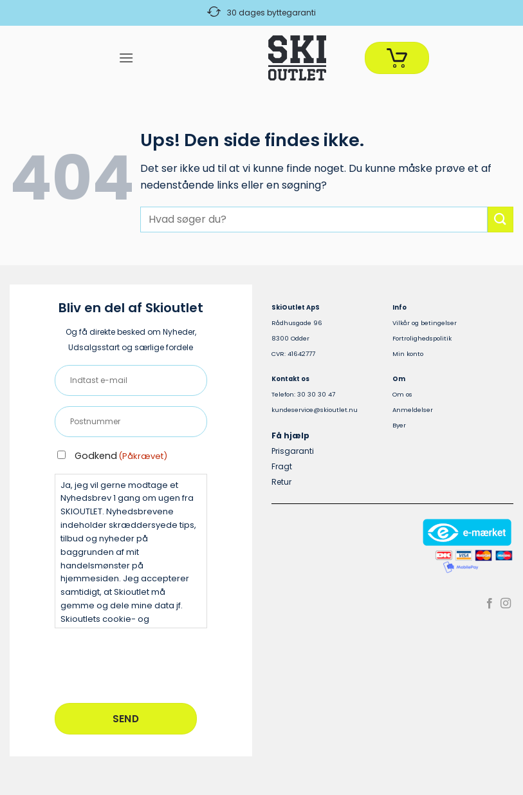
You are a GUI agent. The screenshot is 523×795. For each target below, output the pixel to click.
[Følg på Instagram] (505, 604)
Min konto (407, 354)
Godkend (121, 455)
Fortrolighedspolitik (422, 338)
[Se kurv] (397, 58)
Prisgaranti (292, 450)
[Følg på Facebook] (489, 604)
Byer (399, 425)
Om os (402, 394)
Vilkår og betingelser (424, 323)
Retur (281, 481)
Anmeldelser (412, 410)
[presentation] (152, 664)
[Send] (500, 219)
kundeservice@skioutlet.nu (314, 410)
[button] (126, 57)
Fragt (281, 466)
